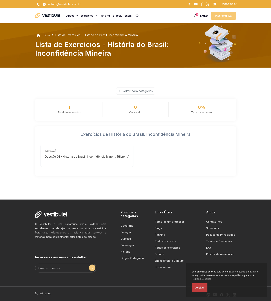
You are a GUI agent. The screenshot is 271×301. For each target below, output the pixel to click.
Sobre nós (212, 228)
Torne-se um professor (169, 221)
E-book (159, 254)
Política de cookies (201, 279)
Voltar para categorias (135, 91)
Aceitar (199, 287)
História (125, 251)
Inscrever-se (223, 15)
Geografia (127, 225)
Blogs (158, 228)
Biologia (126, 232)
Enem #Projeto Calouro (169, 260)
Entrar (204, 15)
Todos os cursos (165, 241)
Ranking (160, 234)
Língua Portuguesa (133, 258)
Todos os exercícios (167, 247)
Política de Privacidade (220, 234)
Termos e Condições (219, 241)
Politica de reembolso (220, 254)
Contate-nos (214, 221)
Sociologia (127, 245)
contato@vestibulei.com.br (61, 4)
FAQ (208, 247)
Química (126, 238)
